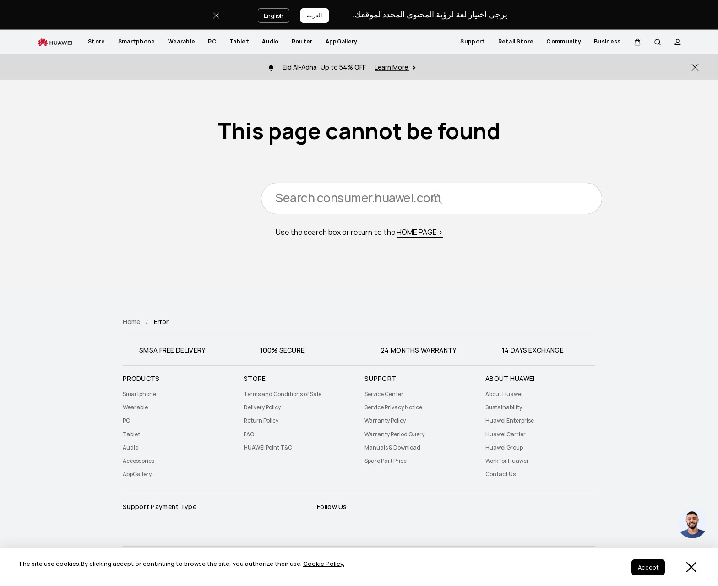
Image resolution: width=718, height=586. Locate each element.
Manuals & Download (392, 447)
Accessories (138, 461)
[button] (637, 42)
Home (131, 322)
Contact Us (500, 474)
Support (472, 41)
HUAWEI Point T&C (268, 447)
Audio (270, 41)
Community (563, 41)
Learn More (395, 67)
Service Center (383, 394)
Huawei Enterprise (509, 420)
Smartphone (136, 41)
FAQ (249, 434)
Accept (647, 568)
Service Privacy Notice (393, 407)
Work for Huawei (506, 461)
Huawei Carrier (505, 434)
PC (212, 41)
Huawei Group (504, 447)
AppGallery (342, 41)
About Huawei (503, 394)
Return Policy (261, 420)
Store (96, 41)
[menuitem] (96, 42)
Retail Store (516, 41)
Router (302, 41)
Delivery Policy (262, 407)
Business (607, 41)
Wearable (181, 41)
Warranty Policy (385, 420)
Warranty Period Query (394, 434)
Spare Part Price (385, 461)
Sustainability (503, 407)
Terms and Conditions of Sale (282, 394)
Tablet (239, 41)
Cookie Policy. (323, 565)
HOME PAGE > (420, 234)
